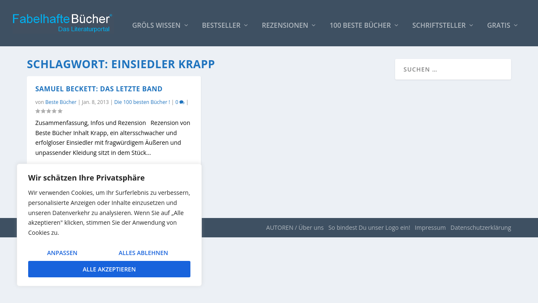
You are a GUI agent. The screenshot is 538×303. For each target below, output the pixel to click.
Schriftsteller (439, 22)
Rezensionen (285, 22)
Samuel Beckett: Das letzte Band (99, 88)
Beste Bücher (60, 102)
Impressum (430, 227)
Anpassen (62, 253)
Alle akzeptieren (109, 269)
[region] (109, 225)
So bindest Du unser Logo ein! (369, 227)
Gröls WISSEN (156, 22)
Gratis (498, 22)
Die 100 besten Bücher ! (142, 102)
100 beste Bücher (360, 22)
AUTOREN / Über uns (295, 227)
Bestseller (221, 22)
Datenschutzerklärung (481, 227)
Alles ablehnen (143, 253)
